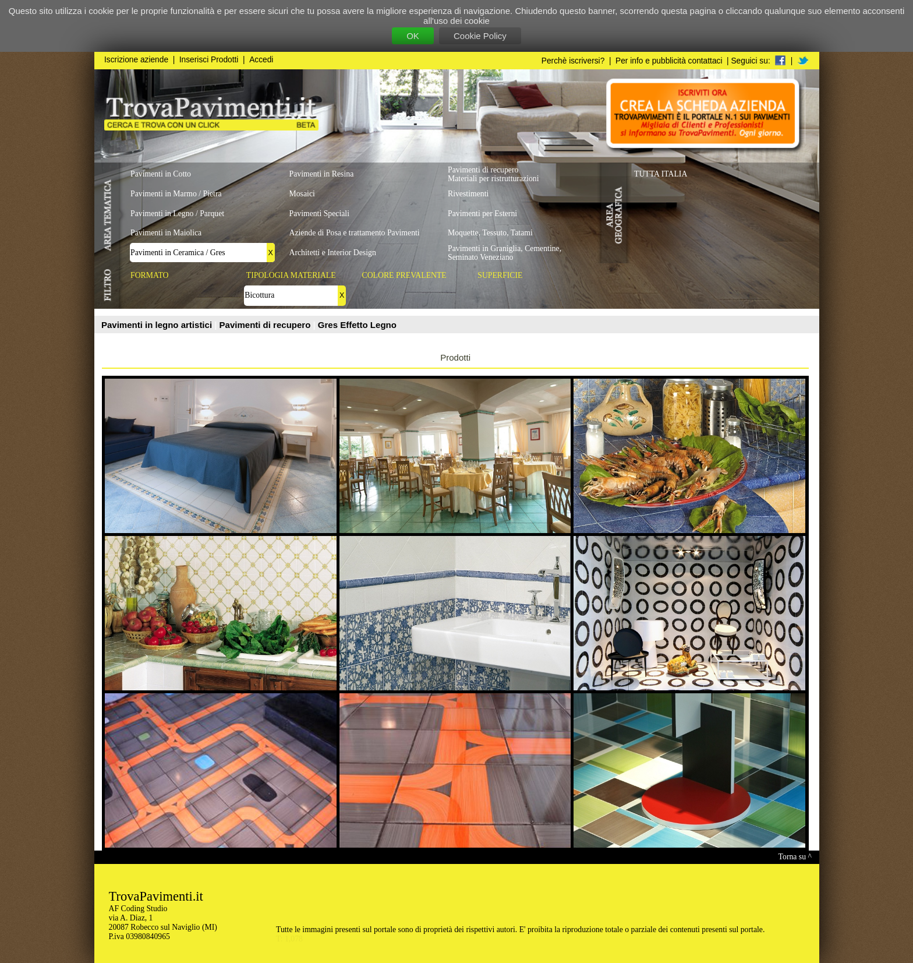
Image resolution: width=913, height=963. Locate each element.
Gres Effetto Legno (357, 325)
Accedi (261, 59)
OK (412, 36)
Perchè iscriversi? (573, 61)
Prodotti (455, 357)
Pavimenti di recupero (266, 325)
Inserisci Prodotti (209, 59)
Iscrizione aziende (136, 59)
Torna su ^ (795, 856)
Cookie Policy (480, 36)
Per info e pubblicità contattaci (668, 61)
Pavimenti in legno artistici (157, 325)
